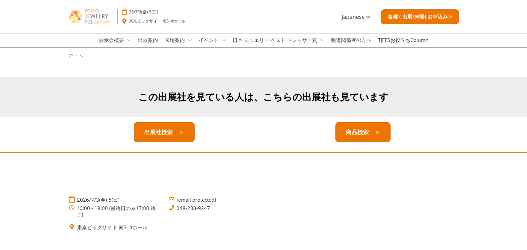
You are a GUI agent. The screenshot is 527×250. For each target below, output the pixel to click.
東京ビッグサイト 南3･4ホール (157, 24)
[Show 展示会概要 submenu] (129, 46)
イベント (209, 46)
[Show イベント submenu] (224, 46)
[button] (420, 20)
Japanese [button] (356, 19)
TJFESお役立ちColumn (403, 46)
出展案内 (148, 46)
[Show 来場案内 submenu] (190, 46)
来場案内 (175, 46)
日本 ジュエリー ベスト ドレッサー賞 (276, 46)
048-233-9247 (193, 214)
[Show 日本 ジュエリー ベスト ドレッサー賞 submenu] (322, 46)
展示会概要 (112, 46)
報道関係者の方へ (351, 46)
